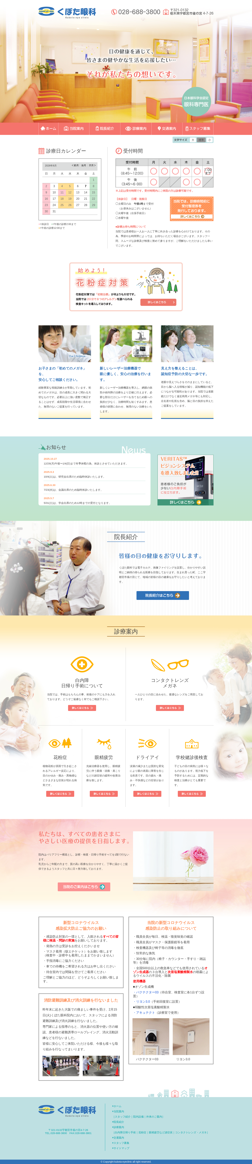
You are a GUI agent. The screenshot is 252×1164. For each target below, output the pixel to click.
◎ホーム (48, 129)
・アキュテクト (144, 1012)
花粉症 (142, 1132)
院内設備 (138, 1116)
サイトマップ (121, 1148)
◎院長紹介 (104, 129)
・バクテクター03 (146, 992)
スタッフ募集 (121, 1142)
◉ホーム (116, 1106)
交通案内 (119, 1137)
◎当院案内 (73, 129)
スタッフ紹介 (123, 1116)
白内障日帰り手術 (125, 1132)
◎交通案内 (167, 129)
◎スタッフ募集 (198, 129)
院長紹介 (119, 1121)
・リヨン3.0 (141, 1001)
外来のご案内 (154, 1116)
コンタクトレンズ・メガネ (191, 1132)
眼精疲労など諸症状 (161, 1132)
